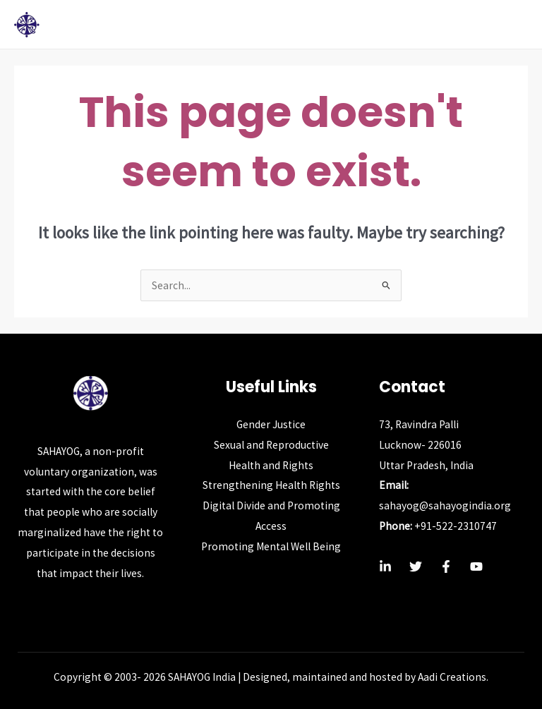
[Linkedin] (385, 566)
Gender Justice (271, 424)
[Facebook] (446, 566)
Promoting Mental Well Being (271, 546)
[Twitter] (415, 566)
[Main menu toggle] (513, 24)
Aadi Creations (452, 677)
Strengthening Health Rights (271, 485)
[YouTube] (476, 566)
